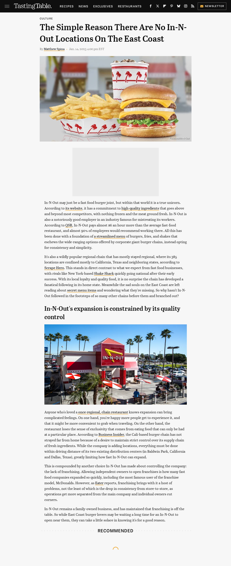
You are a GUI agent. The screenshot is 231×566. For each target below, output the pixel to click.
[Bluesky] (179, 6)
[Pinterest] (172, 6)
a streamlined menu (109, 236)
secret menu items (81, 290)
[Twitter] (158, 6)
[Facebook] (151, 6)
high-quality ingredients (140, 208)
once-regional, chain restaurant (102, 411)
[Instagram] (186, 6)
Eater (99, 482)
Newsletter (212, 6)
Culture (46, 18)
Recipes (67, 6)
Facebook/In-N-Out (179, 138)
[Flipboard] (165, 6)
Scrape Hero (54, 267)
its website (73, 208)
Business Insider (111, 434)
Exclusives (103, 6)
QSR (68, 225)
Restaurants (129, 6)
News (83, 6)
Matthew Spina (54, 49)
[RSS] (193, 6)
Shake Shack (104, 273)
